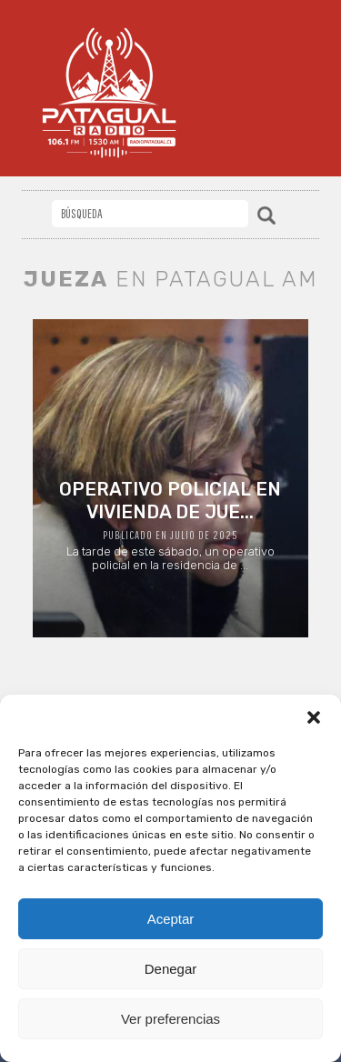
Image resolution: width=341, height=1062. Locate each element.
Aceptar (171, 919)
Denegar (171, 969)
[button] (314, 717)
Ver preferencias (170, 1019)
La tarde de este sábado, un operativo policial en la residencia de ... (170, 525)
